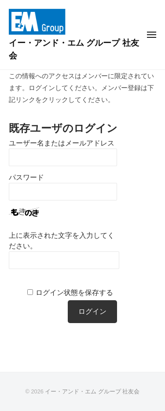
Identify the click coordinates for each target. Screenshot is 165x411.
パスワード (26, 177)
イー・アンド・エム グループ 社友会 (92, 391)
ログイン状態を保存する (74, 292)
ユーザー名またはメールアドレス (61, 143)
